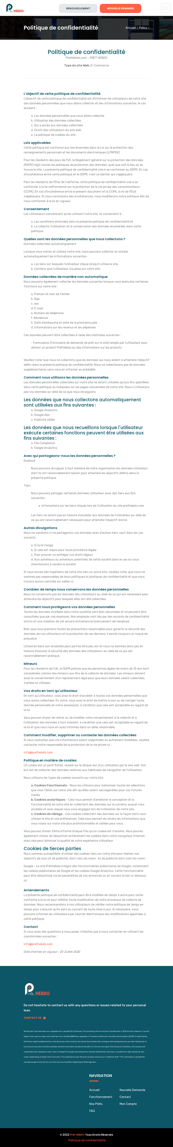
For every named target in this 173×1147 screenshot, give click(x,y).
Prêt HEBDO (77, 1135)
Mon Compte (128, 1104)
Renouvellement (78, 8)
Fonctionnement (100, 1097)
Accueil (131, 27)
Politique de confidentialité (87, 1140)
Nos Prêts (95, 1104)
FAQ (92, 1111)
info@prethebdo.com (38, 752)
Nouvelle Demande (120, 8)
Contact (125, 1097)
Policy (143, 27)
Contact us (35, 1018)
